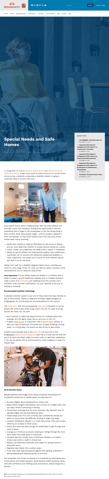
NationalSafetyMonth (56, 474)
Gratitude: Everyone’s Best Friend (90, 174)
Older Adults (16, 152)
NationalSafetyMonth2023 (12, 476)
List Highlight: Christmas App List (90, 140)
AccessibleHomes (12, 474)
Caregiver (9, 152)
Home (6, 13)
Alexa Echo (12, 306)
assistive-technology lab (25, 335)
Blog (58, 13)
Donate (64, 13)
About (12, 13)
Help (103, 5)
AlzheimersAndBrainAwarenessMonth (38, 474)
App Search (32, 13)
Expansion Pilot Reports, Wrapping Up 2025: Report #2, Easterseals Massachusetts (87, 156)
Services (40, 13)
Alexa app (41, 306)
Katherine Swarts (51, 152)
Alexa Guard (19, 322)
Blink (51, 322)
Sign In (98, 5)
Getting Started (21, 13)
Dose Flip (37, 332)
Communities (50, 13)
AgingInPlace (22, 474)
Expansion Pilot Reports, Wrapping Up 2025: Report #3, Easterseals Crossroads (87, 147)
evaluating (24, 281)
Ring (44, 322)
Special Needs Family (26, 152)
